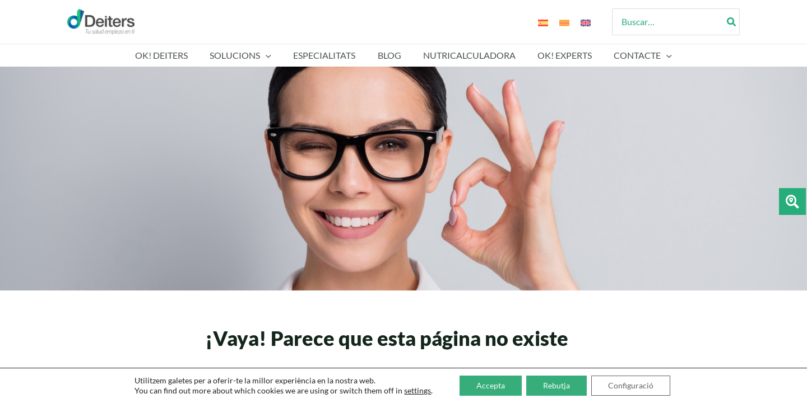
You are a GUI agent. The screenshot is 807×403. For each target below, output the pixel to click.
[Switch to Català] (564, 22)
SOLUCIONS (249, 55)
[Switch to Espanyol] (543, 22)
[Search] (732, 22)
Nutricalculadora (465, 55)
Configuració (630, 385)
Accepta (490, 385)
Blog (389, 55)
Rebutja (556, 385)
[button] (274, 55)
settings (417, 390)
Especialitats (329, 55)
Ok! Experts (557, 55)
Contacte (631, 55)
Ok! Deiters (173, 55)
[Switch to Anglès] (585, 22)
